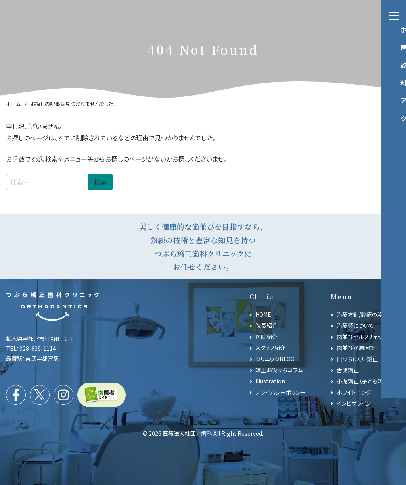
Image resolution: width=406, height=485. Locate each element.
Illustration (270, 381)
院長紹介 (266, 325)
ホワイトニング (354, 392)
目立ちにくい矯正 (357, 359)
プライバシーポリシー (280, 392)
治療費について (355, 325)
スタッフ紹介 (270, 348)
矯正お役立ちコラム (279, 370)
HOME (263, 314)
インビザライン (354, 403)
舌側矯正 (348, 370)
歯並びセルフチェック (362, 337)
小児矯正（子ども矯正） (364, 381)
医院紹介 (266, 337)
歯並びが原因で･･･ (360, 348)
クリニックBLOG (275, 359)
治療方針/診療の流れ (362, 314)
